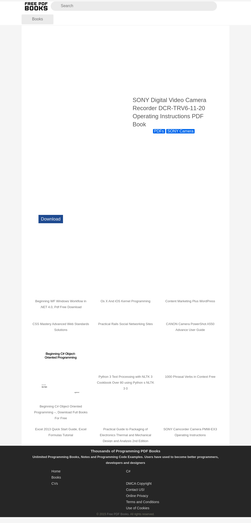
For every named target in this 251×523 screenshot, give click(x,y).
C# (128, 471)
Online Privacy (137, 496)
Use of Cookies (137, 508)
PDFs (159, 131)
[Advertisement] (125, 61)
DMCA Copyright (138, 483)
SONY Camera (180, 131)
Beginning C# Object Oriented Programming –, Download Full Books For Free (61, 412)
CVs (54, 483)
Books (37, 19)
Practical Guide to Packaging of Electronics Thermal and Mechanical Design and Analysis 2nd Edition (125, 435)
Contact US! (135, 490)
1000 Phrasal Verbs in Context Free (190, 377)
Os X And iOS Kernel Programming (125, 301)
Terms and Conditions (142, 502)
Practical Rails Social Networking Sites (125, 324)
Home (56, 471)
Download (51, 219)
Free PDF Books (118, 514)
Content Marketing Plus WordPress (190, 301)
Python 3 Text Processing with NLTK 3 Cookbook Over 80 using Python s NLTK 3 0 (125, 382)
